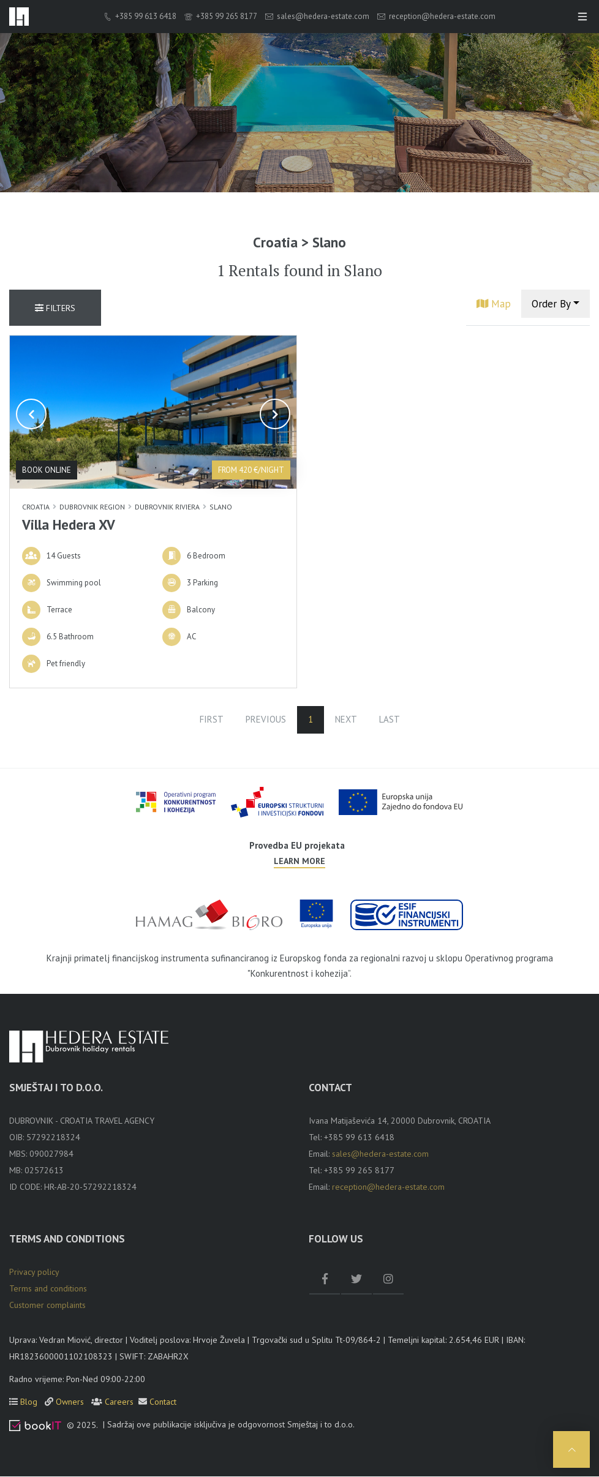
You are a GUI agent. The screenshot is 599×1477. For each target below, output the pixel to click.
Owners (71, 1402)
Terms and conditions (48, 1289)
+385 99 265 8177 (220, 16)
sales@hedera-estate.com (317, 16)
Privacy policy (34, 1272)
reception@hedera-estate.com (436, 16)
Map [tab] (494, 303)
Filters (55, 308)
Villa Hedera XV (69, 524)
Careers (119, 1402)
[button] (31, 414)
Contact (162, 1402)
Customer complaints (47, 1305)
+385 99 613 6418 (140, 16)
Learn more (299, 861)
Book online (46, 470)
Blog (30, 1402)
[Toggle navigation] (582, 16)
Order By (551, 303)
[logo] (19, 16)
